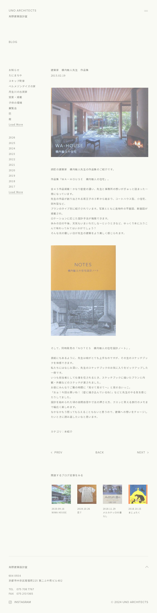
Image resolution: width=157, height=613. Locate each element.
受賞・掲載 (15, 97)
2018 (12, 181)
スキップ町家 (17, 81)
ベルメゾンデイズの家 (22, 86)
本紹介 (68, 431)
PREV (58, 452)
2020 (12, 170)
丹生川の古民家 (18, 92)
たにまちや (15, 75)
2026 (12, 137)
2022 (12, 159)
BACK (100, 452)
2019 (12, 175)
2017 (12, 186)
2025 (12, 143)
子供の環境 (15, 102)
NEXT (141, 452)
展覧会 (13, 108)
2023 (12, 154)
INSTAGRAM (22, 602)
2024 (12, 148)
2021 (12, 165)
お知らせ (14, 70)
